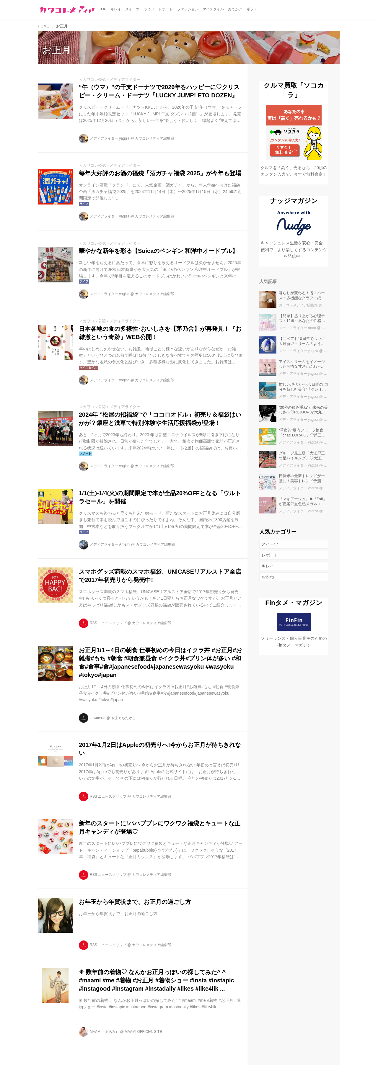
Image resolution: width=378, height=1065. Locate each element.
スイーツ (270, 544)
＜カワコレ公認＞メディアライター (109, 79)
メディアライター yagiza (109, 138)
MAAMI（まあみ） (104, 1032)
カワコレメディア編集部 (154, 138)
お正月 (56, 50)
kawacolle (97, 718)
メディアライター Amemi (110, 544)
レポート (270, 555)
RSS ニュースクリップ (108, 623)
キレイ (268, 566)
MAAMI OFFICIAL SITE (143, 1032)
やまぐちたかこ (123, 718)
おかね (268, 577)
